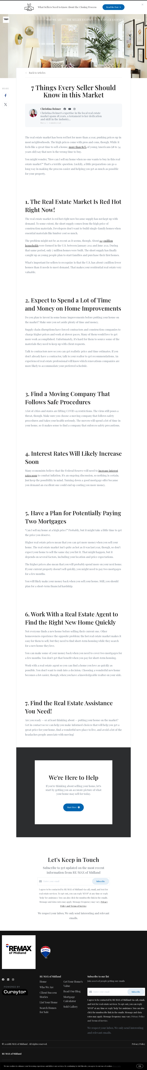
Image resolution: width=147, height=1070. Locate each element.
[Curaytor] (15, 994)
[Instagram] (13, 979)
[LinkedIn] (8, 979)
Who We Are (54, 19)
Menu (136, 19)
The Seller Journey (80, 19)
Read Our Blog (72, 991)
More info (117, 1066)
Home (43, 981)
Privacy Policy (138, 1044)
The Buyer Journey (110, 19)
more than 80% (77, 147)
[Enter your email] (67, 881)
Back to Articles (37, 72)
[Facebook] (3, 979)
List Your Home (49, 1002)
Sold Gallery (70, 1006)
